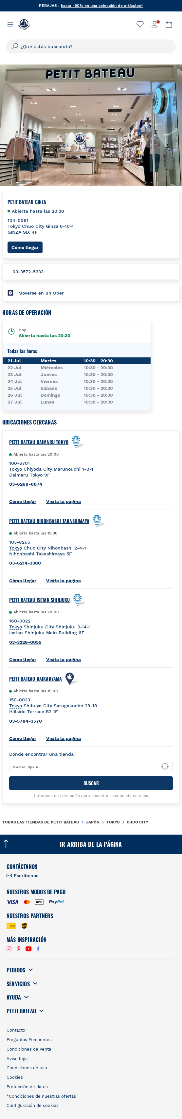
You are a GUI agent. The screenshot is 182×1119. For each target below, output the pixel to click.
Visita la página (63, 501)
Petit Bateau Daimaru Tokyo (38, 442)
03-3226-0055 (25, 642)
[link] (140, 24)
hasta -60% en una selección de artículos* (102, 5)
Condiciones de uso (27, 1067)
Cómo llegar (27, 247)
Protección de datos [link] (27, 1086)
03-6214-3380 (25, 563)
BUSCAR (91, 783)
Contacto (16, 1030)
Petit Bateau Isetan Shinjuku (39, 600)
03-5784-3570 (25, 721)
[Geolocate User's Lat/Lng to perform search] (165, 766)
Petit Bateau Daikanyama (35, 679)
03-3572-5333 (28, 271)
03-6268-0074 (25, 484)
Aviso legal (18, 1058)
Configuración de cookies (33, 1105)
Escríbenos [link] (26, 875)
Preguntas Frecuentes (29, 1039)
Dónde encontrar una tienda (41, 754)
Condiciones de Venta (29, 1049)
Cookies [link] (15, 1077)
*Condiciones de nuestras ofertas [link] (41, 1096)
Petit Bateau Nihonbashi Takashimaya (49, 521)
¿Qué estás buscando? (47, 46)
